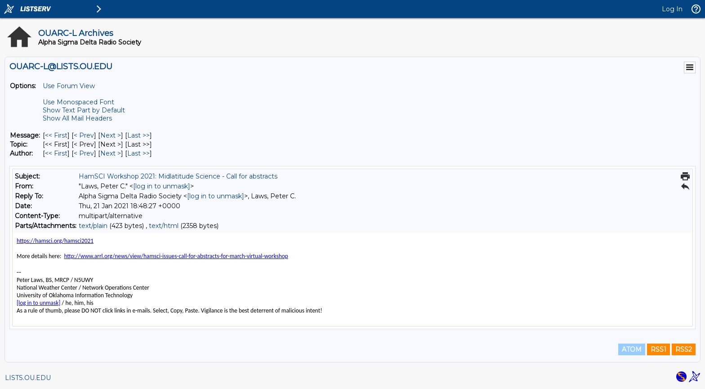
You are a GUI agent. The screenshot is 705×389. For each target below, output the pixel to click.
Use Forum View (69, 86)
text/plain (93, 226)
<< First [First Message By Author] (56, 153)
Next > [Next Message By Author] (110, 153)
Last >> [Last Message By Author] (138, 153)
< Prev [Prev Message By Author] (84, 153)
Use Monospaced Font (78, 102)
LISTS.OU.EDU (28, 378)
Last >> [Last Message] (138, 135)
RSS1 (658, 349)
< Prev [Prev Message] (84, 135)
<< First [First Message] (56, 135)
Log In (672, 9)
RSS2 (683, 349)
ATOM (632, 349)
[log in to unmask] (161, 186)
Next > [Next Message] (110, 135)
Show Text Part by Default (84, 110)
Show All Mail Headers (77, 118)
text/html (163, 226)
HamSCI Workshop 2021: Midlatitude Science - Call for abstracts (178, 176)
